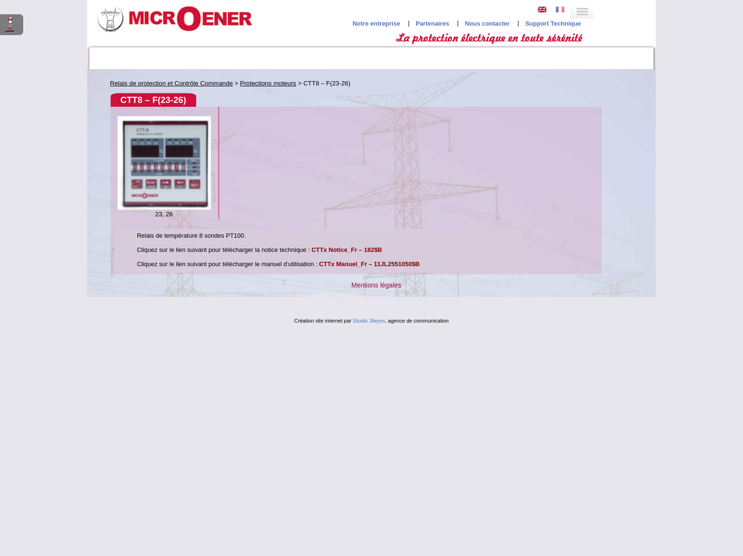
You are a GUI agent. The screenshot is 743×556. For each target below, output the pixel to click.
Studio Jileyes (369, 321)
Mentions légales (376, 285)
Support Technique (552, 23)
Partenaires (432, 23)
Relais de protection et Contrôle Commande (171, 83)
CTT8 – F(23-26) (153, 100)
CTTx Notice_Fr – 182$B (346, 249)
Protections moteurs (268, 83)
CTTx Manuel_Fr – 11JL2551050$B (369, 264)
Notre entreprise (376, 23)
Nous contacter (487, 23)
